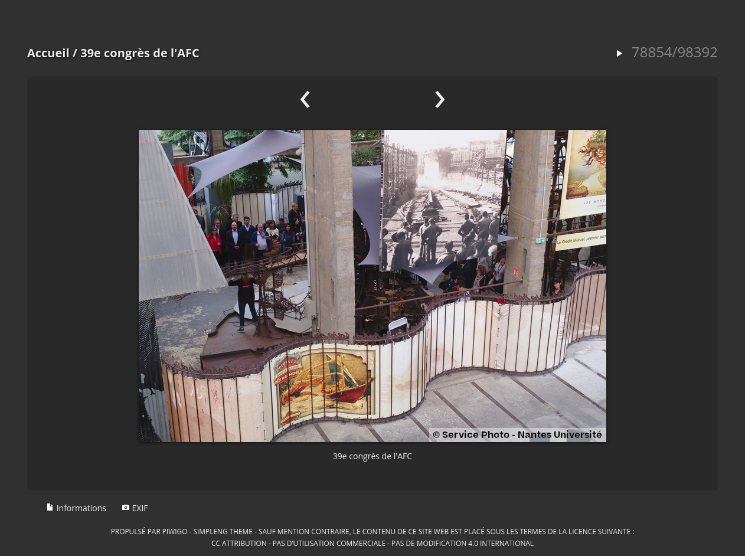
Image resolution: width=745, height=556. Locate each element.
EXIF (135, 508)
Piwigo (175, 531)
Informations (76, 508)
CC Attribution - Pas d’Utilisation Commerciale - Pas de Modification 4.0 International (372, 543)
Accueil (48, 53)
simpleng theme (223, 531)
